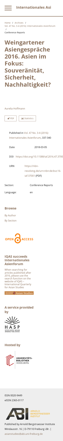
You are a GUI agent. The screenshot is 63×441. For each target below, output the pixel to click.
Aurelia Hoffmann (15, 108)
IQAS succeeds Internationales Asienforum (17, 260)
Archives (19, 22)
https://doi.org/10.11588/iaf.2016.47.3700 (39, 156)
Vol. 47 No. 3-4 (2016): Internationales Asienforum (30, 25)
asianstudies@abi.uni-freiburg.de (24, 434)
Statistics (27, 118)
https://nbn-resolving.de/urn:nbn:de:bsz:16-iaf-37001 (43, 170)
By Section (11, 220)
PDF (10, 118)
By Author (10, 215)
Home (8, 22)
